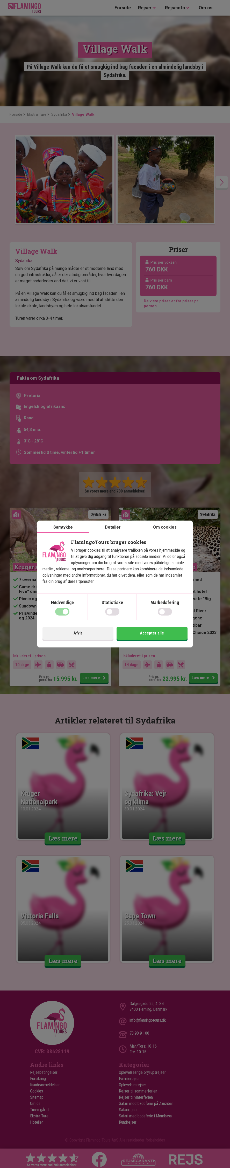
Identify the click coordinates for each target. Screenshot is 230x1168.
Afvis (78, 633)
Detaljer (113, 527)
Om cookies (165, 527)
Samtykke (63, 527)
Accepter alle (152, 633)
